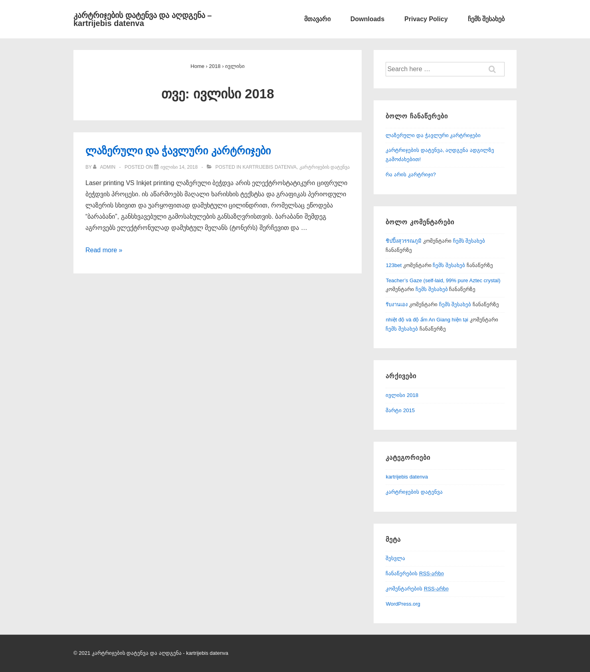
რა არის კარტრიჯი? (411, 174)
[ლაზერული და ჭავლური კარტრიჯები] (179, 167)
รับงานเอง (397, 304)
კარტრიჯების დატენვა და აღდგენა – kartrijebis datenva (142, 19)
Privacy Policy (426, 19)
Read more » (104, 250)
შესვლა (395, 558)
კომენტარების (417, 589)
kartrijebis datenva (269, 167)
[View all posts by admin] (105, 167)
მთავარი (317, 19)
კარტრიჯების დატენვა (324, 167)
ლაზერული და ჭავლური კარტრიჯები (178, 151)
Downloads (367, 19)
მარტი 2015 (400, 410)
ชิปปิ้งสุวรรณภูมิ (404, 241)
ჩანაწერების (415, 573)
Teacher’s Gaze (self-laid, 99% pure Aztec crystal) (443, 280)
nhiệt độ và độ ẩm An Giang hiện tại (427, 320)
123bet (394, 265)
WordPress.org (403, 604)
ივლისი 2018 (402, 395)
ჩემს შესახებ (486, 19)
